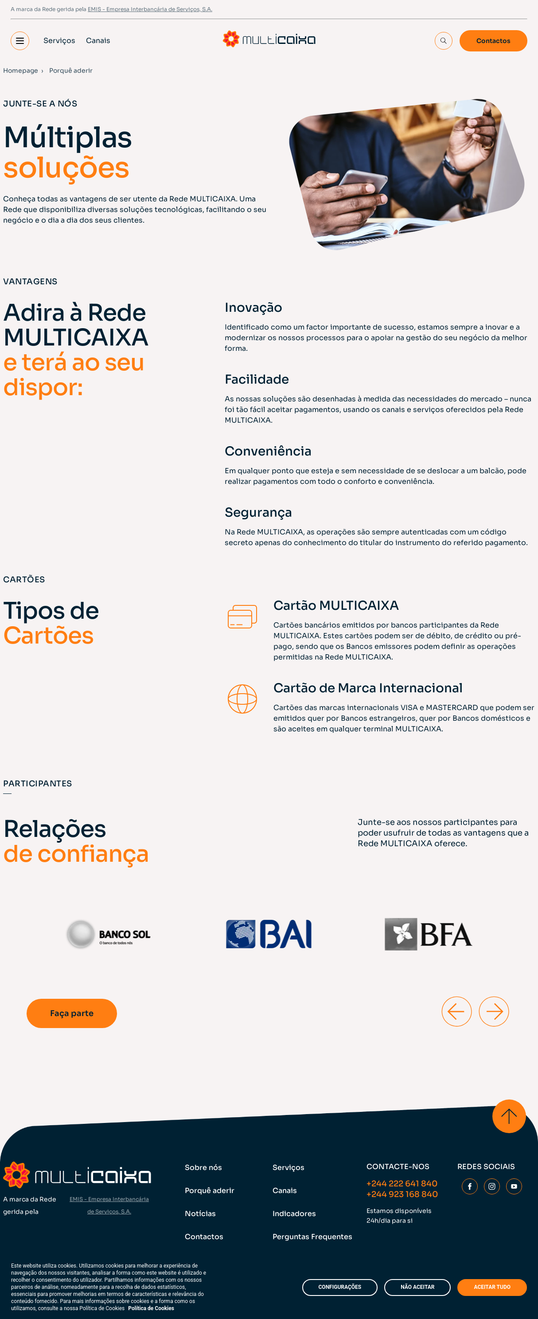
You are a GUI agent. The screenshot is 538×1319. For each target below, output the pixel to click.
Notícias (200, 1213)
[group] (109, 934)
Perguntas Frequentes (312, 1236)
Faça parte (72, 1013)
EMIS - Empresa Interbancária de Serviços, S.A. (150, 9)
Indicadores (294, 1213)
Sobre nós (203, 1167)
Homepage (20, 71)
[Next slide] (493, 1011)
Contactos (493, 41)
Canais (98, 40)
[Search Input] (443, 41)
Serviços (59, 40)
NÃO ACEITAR (417, 1287)
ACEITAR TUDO (492, 1287)
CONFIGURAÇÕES (340, 1287)
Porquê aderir (209, 1190)
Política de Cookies (151, 1308)
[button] (20, 40)
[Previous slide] (456, 1011)
